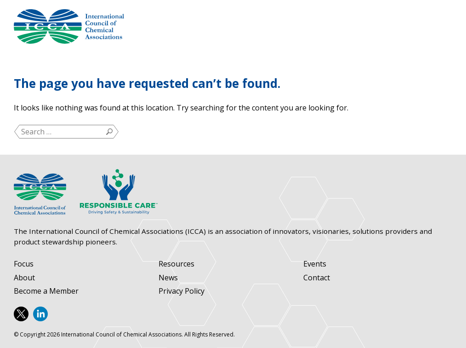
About (24, 278)
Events (314, 264)
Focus (24, 264)
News (168, 278)
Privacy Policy (182, 291)
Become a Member (46, 291)
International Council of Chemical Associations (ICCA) (69, 26)
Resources (176, 264)
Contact (316, 278)
